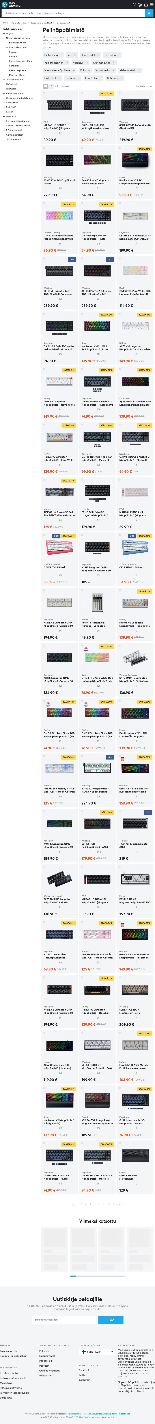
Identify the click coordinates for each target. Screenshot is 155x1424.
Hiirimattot (45, 1375)
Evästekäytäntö (9, 1373)
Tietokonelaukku (14, 139)
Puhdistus (14, 66)
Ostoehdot (124, 1414)
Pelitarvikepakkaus (18, 70)
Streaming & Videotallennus (19, 98)
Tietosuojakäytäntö (11, 1388)
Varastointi (11, 116)
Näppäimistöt (47, 1356)
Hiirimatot (11, 89)
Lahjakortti (6, 1398)
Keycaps (13, 52)
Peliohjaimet (12, 103)
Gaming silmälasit (14, 135)
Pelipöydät (11, 107)
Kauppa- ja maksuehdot (13, 1356)
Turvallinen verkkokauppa (14, 1393)
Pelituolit (44, 1366)
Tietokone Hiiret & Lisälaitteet (15, 82)
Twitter (82, 1375)
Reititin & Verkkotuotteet (18, 126)
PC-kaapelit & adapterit (18, 121)
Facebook (84, 1370)
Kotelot (9, 112)
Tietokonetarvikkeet (18, 23)
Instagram (84, 1380)
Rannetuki (14, 57)
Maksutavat (6, 1383)
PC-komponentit (14, 130)
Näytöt (9, 34)
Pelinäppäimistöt (63, 23)
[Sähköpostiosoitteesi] (64, 1320)
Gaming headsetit (49, 1370)
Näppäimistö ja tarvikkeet (41, 23)
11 (109, 1204)
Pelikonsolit (45, 1361)
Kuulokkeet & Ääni (15, 93)
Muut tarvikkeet (16, 75)
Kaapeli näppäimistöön (20, 61)
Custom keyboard (18, 47)
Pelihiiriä (44, 1351)
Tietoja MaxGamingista (13, 1378)
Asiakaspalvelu (8, 1351)
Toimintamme (74, 1414)
